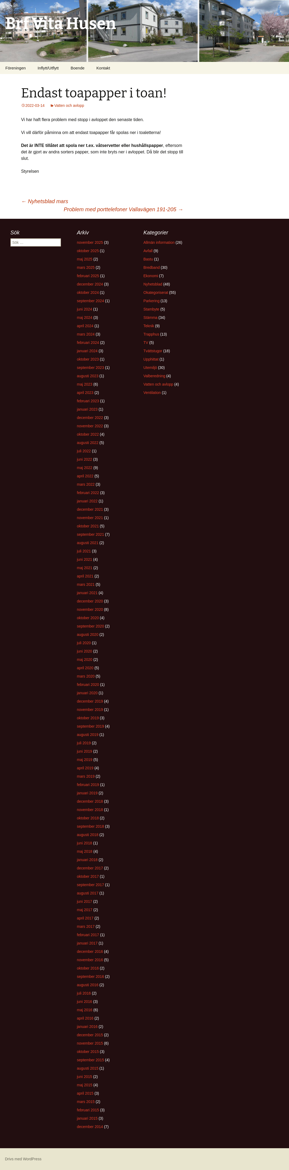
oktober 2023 (88, 359)
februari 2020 (88, 684)
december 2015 (90, 1035)
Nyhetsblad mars (44, 201)
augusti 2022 (87, 442)
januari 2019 (87, 793)
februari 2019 (88, 785)
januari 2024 (87, 351)
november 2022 (90, 426)
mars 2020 (86, 676)
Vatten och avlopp (69, 105)
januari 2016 (87, 1026)
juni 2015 (84, 1076)
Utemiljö (150, 367)
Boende (78, 68)
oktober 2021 (88, 526)
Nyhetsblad (153, 284)
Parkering (152, 301)
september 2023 (90, 367)
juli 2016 (84, 993)
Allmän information (159, 242)
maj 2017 (85, 910)
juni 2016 (84, 1001)
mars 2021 (86, 584)
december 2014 (90, 1127)
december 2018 (90, 801)
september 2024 (90, 301)
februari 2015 (88, 1110)
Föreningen (15, 68)
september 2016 (90, 976)
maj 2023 (85, 384)
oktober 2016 (88, 968)
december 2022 (90, 417)
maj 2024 (85, 317)
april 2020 (85, 668)
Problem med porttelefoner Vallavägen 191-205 (123, 209)
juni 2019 (84, 751)
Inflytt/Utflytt (48, 68)
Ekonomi (151, 276)
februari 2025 (88, 276)
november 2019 (90, 709)
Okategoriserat (156, 292)
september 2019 (90, 726)
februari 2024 (88, 342)
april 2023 (85, 392)
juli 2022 (84, 451)
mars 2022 (86, 484)
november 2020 (90, 609)
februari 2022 (88, 493)
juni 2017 (84, 901)
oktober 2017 (88, 876)
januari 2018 (87, 860)
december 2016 (90, 951)
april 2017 (85, 918)
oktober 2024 (88, 292)
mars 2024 (86, 334)
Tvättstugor (153, 351)
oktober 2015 (88, 1051)
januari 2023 (87, 409)
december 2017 (90, 868)
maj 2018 (85, 851)
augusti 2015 (87, 1068)
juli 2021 (84, 551)
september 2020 (90, 626)
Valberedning (154, 376)
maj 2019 (85, 759)
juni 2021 (84, 559)
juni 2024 (84, 309)
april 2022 (85, 476)
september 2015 (90, 1060)
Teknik (149, 326)
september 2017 (90, 885)
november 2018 (90, 810)
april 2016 (85, 1018)
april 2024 (85, 326)
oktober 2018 (88, 818)
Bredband (152, 267)
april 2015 (85, 1093)
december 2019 (90, 701)
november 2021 (90, 518)
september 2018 (90, 826)
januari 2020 (87, 693)
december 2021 (90, 509)
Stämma (151, 317)
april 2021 (85, 576)
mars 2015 (86, 1101)
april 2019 (85, 768)
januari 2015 (87, 1118)
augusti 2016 (87, 985)
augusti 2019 (87, 734)
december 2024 (90, 284)
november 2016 (90, 960)
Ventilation (152, 392)
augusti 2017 (87, 893)
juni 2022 (84, 459)
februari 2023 (88, 401)
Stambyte (151, 309)
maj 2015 (85, 1085)
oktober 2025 (88, 251)
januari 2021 (87, 593)
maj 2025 (85, 259)
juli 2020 (84, 643)
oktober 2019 (88, 718)
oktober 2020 (88, 618)
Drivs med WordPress (23, 1159)
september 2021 (90, 534)
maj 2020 (85, 659)
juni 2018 (84, 843)
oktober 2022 (88, 434)
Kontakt (103, 68)
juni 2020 (84, 651)
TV (146, 342)
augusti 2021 (87, 543)
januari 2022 (87, 501)
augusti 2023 (87, 376)
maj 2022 (85, 468)
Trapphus (151, 334)
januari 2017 (87, 943)
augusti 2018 (87, 835)
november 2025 (90, 242)
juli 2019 (84, 743)
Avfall (148, 251)
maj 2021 (85, 568)
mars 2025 (86, 267)
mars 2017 (86, 926)
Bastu (148, 259)
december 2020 (90, 601)
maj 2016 (85, 1010)
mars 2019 (86, 776)
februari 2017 (88, 935)
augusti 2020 (87, 634)
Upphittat (151, 359)
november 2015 (90, 1043)
